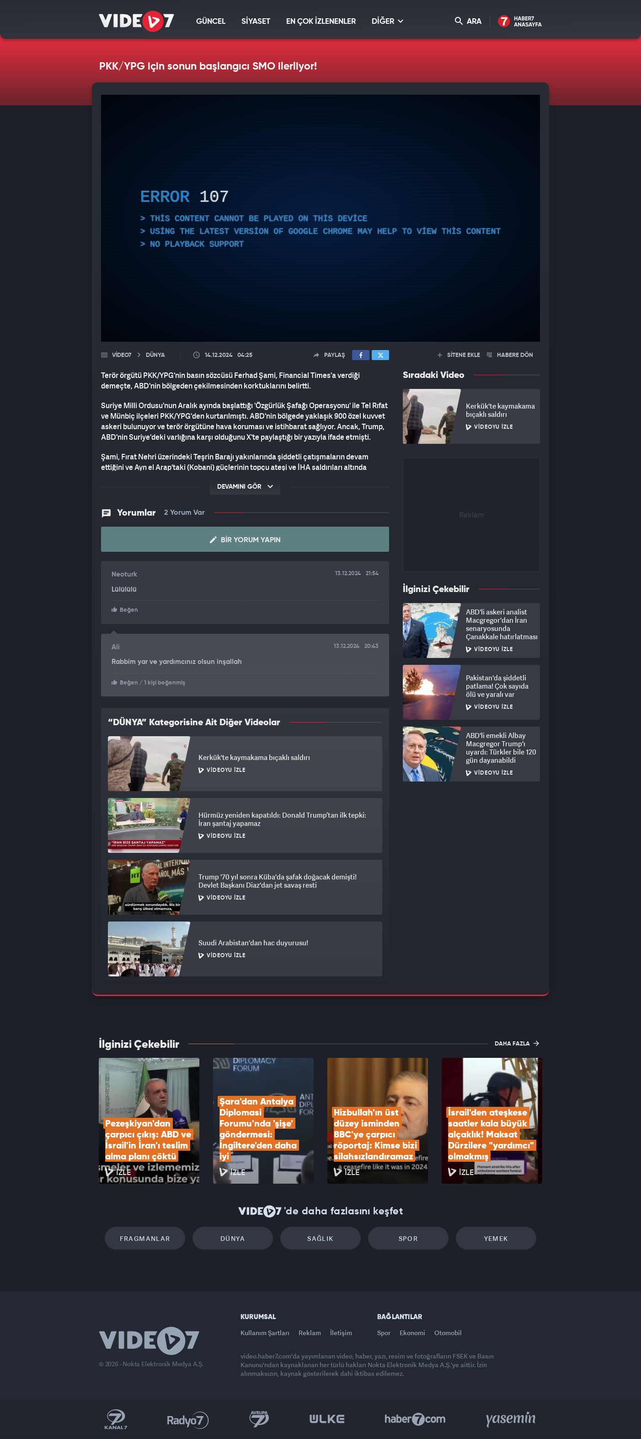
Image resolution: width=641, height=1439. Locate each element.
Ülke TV (327, 1419)
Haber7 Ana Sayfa (520, 21)
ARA (468, 21)
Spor (408, 1238)
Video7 (121, 355)
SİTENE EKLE (459, 355)
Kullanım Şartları (264, 1332)
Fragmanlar (145, 1238)
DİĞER (387, 21)
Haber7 (415, 1419)
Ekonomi (412, 1332)
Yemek (496, 1238)
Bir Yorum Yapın (245, 539)
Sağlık (320, 1238)
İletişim (341, 1332)
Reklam (310, 1332)
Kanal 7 (115, 1419)
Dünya (232, 1238)
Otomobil (448, 1332)
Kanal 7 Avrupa (259, 1419)
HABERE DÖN (510, 355)
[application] (320, 218)
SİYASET (255, 22)
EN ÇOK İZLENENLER (321, 22)
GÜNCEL (210, 22)
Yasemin (511, 1419)
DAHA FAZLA (517, 1043)
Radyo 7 (188, 1419)
